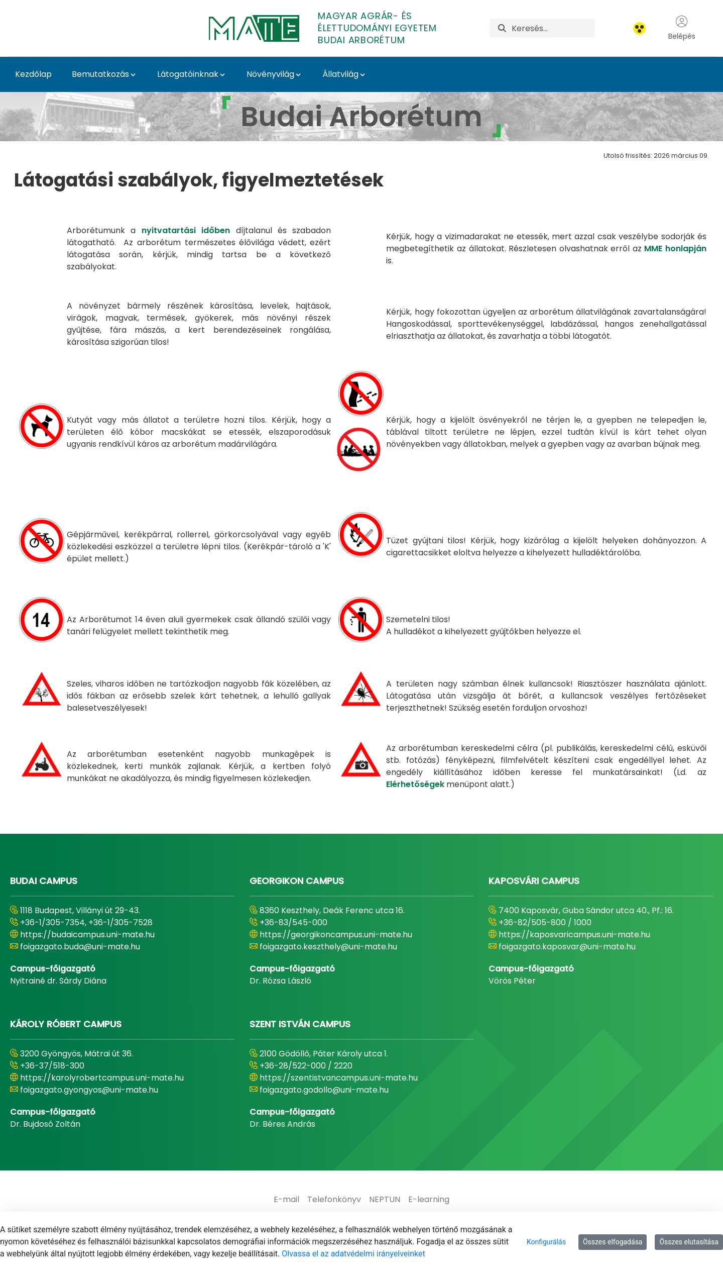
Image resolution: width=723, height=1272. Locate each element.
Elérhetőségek (415, 784)
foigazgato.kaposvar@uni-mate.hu (567, 946)
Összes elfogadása (613, 1242)
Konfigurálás (546, 1242)
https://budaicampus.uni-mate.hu (87, 934)
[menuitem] (286, 1200)
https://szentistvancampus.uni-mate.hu (339, 1078)
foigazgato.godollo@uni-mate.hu (324, 1090)
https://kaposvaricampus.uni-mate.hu (574, 934)
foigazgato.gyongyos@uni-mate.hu (89, 1090)
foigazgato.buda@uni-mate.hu (80, 946)
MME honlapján (675, 248)
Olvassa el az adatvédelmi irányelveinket (353, 1253)
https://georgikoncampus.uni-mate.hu (336, 934)
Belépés (681, 28)
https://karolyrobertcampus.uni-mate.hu (102, 1078)
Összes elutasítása (688, 1242)
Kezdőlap (33, 74)
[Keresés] (553, 28)
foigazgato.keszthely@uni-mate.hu (328, 946)
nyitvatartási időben (186, 230)
